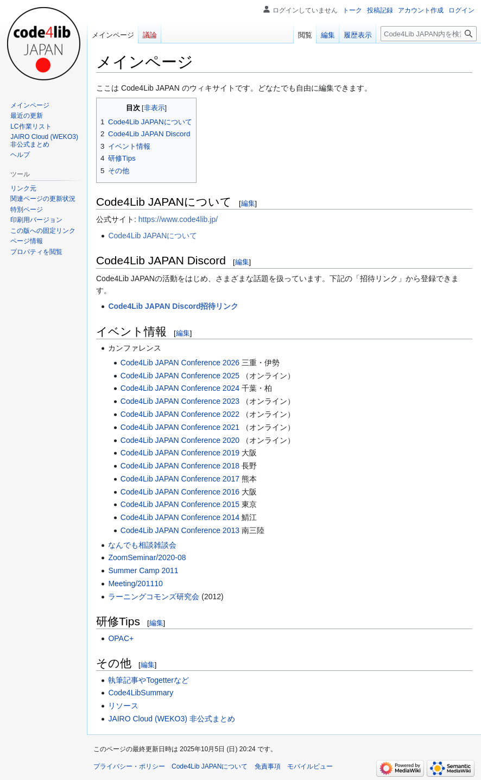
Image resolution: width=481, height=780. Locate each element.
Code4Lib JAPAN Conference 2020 (180, 440)
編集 (248, 203)
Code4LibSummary (140, 692)
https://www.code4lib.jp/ (178, 219)
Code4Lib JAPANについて (152, 235)
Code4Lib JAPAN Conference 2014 (180, 517)
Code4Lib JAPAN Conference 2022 (180, 414)
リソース (123, 705)
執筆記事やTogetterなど (148, 680)
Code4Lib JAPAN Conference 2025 (180, 375)
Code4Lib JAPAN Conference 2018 (180, 465)
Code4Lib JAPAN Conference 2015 (180, 504)
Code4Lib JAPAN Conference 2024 (180, 388)
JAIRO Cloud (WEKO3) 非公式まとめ (171, 718)
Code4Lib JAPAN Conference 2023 (180, 401)
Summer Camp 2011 (143, 570)
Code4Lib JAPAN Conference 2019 (180, 452)
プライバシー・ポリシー (129, 766)
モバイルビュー (310, 766)
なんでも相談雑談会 (142, 545)
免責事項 (268, 766)
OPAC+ (121, 638)
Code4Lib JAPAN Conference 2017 (180, 478)
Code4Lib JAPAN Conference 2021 (180, 427)
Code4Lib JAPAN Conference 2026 (180, 362)
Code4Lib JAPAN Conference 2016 (180, 491)
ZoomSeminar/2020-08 (147, 557)
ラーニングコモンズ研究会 (153, 596)
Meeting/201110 (135, 583)
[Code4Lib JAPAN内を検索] (429, 33)
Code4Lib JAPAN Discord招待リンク (173, 306)
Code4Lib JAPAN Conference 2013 (180, 530)
